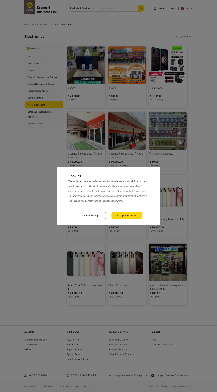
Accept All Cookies (127, 215)
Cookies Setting (90, 215)
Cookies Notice (104, 201)
